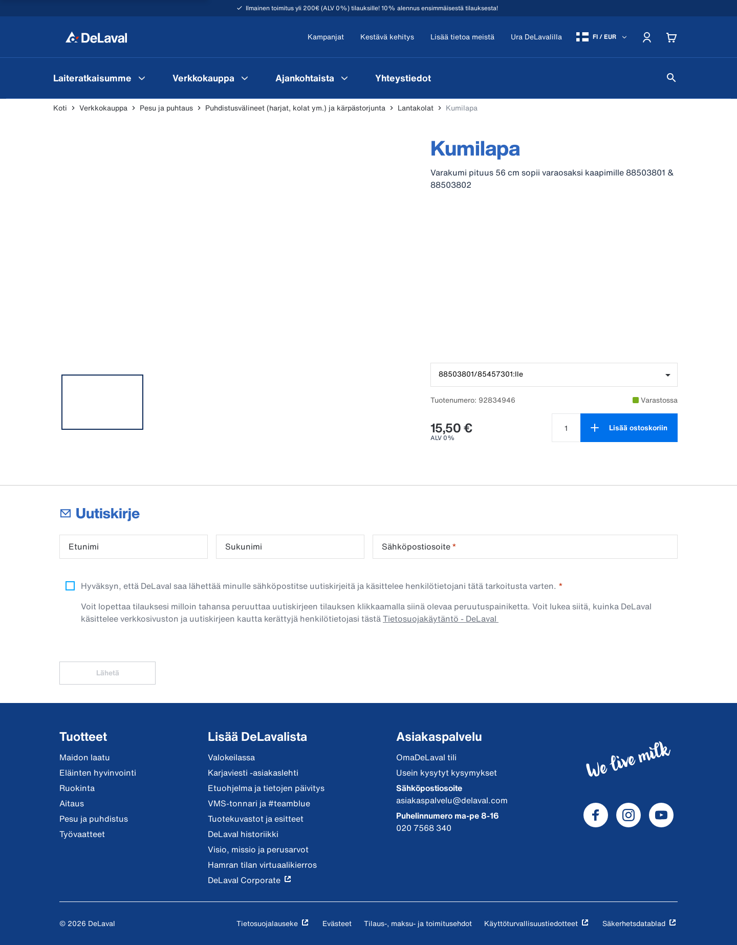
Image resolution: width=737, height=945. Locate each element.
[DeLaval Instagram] (628, 815)
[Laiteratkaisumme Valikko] (142, 77)
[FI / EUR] (602, 37)
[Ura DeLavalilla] (536, 37)
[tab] (102, 402)
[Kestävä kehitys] (387, 37)
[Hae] (671, 77)
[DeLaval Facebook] (595, 815)
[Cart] (671, 37)
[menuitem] (100, 77)
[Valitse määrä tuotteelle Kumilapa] (566, 428)
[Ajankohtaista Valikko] (344, 77)
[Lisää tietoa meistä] (462, 37)
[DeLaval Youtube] (661, 815)
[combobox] (554, 375)
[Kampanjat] (325, 37)
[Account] (647, 37)
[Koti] (96, 37)
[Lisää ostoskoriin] (629, 427)
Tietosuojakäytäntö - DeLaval (440, 618)
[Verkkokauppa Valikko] (244, 77)
